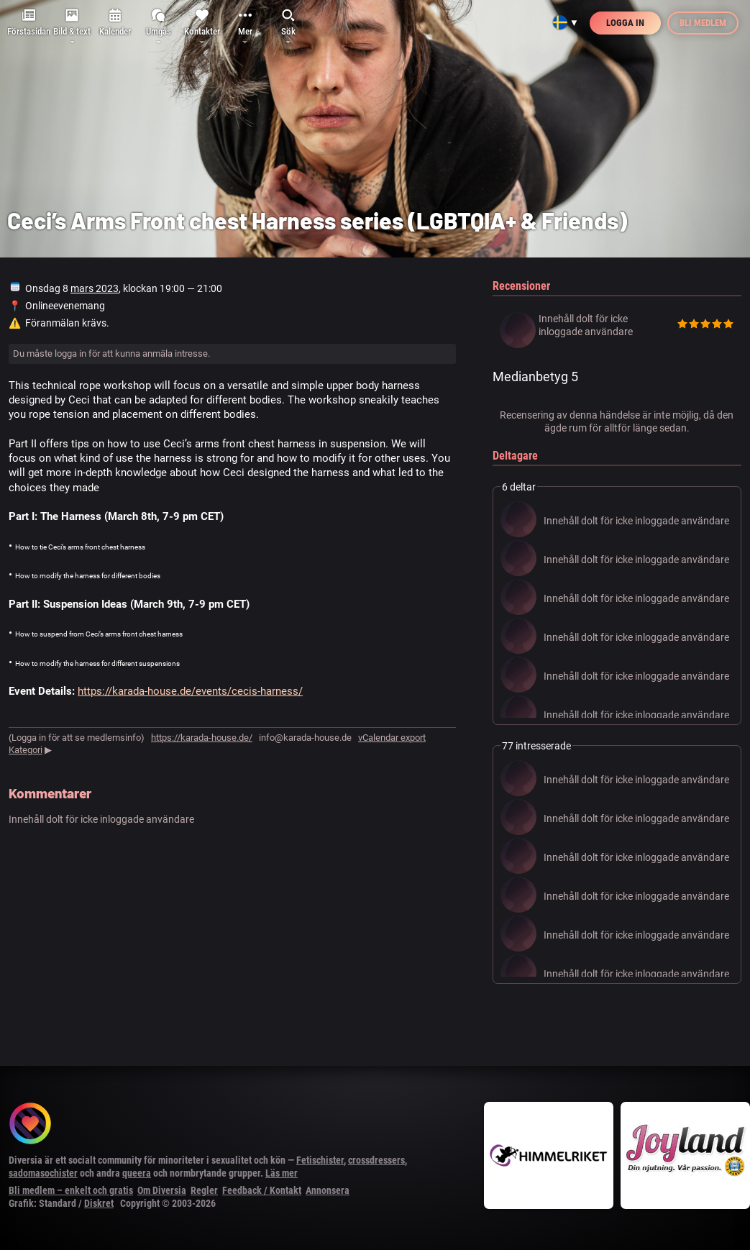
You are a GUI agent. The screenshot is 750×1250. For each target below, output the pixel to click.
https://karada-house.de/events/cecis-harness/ (190, 691)
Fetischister (320, 1160)
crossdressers (376, 1160)
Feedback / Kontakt (261, 1190)
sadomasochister (43, 1173)
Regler (204, 1190)
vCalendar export (392, 737)
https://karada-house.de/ (201, 737)
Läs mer (281, 1173)
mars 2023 (94, 288)
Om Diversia (161, 1190)
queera (136, 1173)
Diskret (99, 1203)
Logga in (625, 22)
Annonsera (327, 1190)
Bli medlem (703, 22)
